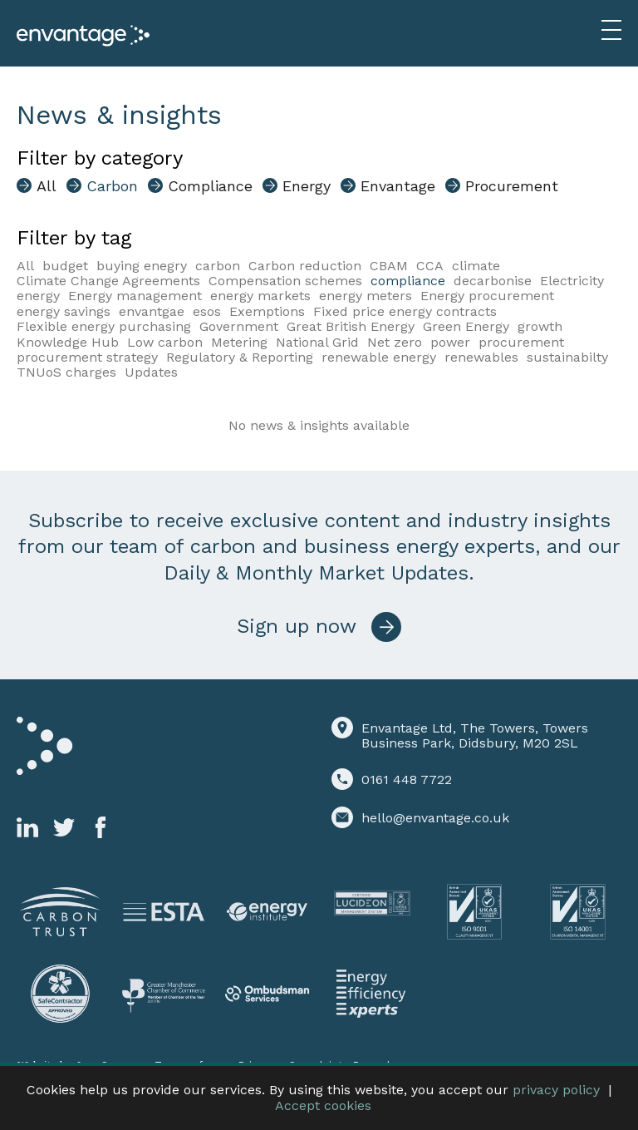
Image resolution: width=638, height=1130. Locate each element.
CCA (430, 266)
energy (38, 295)
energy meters (365, 295)
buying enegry (141, 266)
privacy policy (556, 1090)
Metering (239, 342)
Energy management (135, 295)
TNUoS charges (66, 372)
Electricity (572, 281)
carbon (217, 266)
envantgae (151, 311)
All (25, 266)
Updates (151, 372)
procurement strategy (87, 357)
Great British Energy (351, 326)
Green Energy (466, 326)
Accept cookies (323, 1105)
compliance (408, 281)
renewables (481, 357)
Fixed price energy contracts (405, 311)
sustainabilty (567, 357)
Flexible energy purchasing (104, 326)
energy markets (260, 295)
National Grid (317, 342)
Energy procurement (487, 295)
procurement (521, 342)
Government (238, 326)
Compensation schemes (285, 281)
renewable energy (378, 357)
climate (476, 266)
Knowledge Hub (68, 342)
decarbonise (493, 281)
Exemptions (267, 311)
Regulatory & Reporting (239, 357)
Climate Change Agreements (108, 281)
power (450, 342)
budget (65, 266)
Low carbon (165, 342)
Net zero (394, 342)
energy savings (63, 311)
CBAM (389, 266)
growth (540, 326)
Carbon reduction (304, 266)
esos (207, 311)
